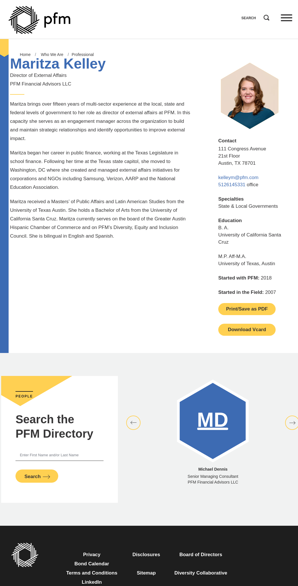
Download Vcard (247, 329)
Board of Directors (200, 554)
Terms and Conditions (91, 573)
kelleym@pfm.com (238, 177)
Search (265, 16)
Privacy (92, 554)
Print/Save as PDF (247, 309)
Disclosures (146, 554)
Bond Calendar (92, 563)
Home (25, 54)
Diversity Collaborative (200, 573)
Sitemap (146, 573)
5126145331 (232, 184)
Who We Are (52, 54)
